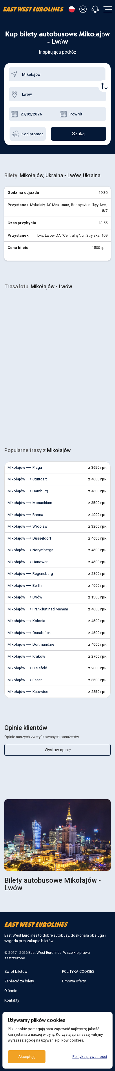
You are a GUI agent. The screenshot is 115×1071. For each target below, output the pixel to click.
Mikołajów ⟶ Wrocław (28, 526)
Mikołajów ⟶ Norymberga (30, 550)
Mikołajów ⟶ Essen (25, 680)
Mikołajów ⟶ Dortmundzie (31, 644)
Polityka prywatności (89, 1056)
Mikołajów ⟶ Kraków (26, 656)
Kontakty (11, 1000)
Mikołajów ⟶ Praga (25, 467)
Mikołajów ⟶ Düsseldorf (29, 538)
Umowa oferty (74, 981)
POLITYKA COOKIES (78, 971)
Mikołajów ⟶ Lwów (25, 597)
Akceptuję (26, 1056)
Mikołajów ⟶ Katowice (28, 691)
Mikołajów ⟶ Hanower (28, 562)
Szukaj (78, 133)
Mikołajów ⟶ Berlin (25, 585)
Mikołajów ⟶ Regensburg (30, 573)
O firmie (10, 991)
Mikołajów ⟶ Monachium (30, 503)
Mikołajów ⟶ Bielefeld (27, 668)
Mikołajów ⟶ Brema (25, 514)
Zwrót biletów (16, 971)
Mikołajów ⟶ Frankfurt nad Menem (38, 609)
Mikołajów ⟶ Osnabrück (29, 633)
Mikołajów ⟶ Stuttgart (27, 479)
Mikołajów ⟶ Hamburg (28, 491)
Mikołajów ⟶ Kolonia (26, 621)
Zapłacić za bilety (19, 981)
